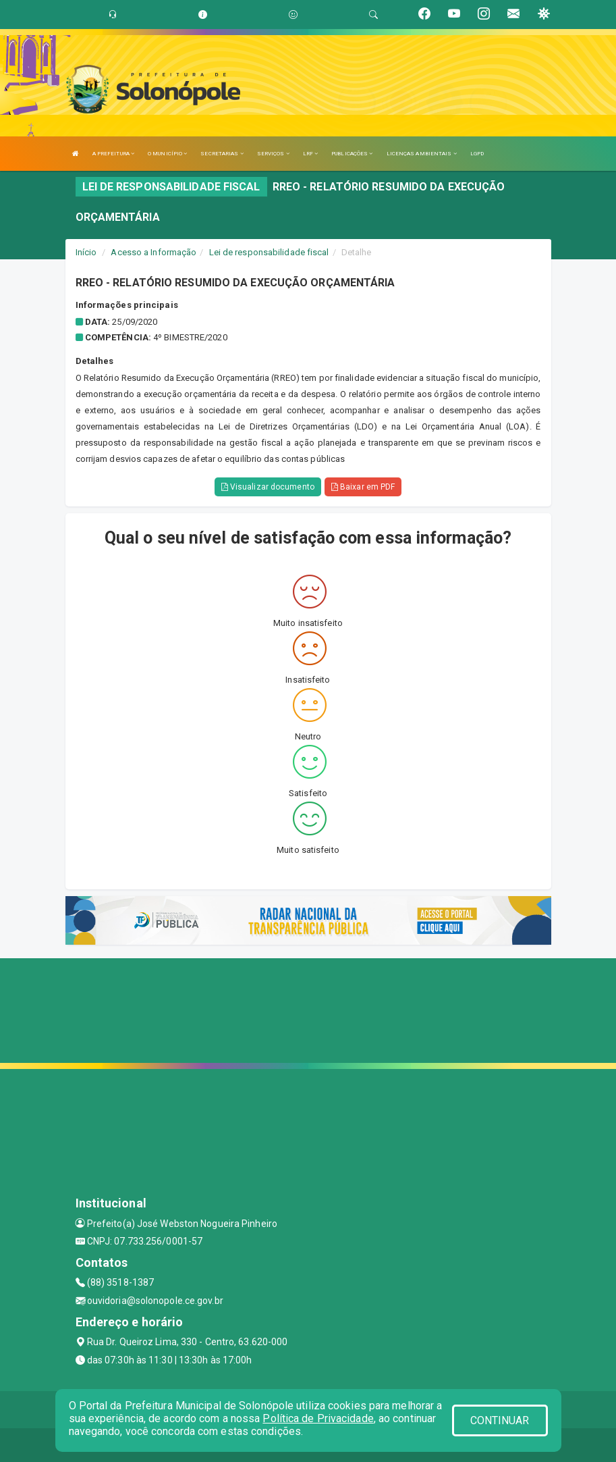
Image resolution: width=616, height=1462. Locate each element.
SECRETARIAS (221, 154)
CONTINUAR (500, 1420)
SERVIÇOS (273, 154)
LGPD (477, 154)
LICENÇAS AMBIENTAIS (422, 154)
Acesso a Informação (153, 252)
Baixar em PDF (363, 487)
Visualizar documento (267, 487)
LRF (310, 154)
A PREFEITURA (113, 154)
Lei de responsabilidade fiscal (269, 252)
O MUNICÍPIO (167, 154)
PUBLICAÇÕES (351, 154)
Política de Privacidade (317, 1418)
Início (86, 252)
